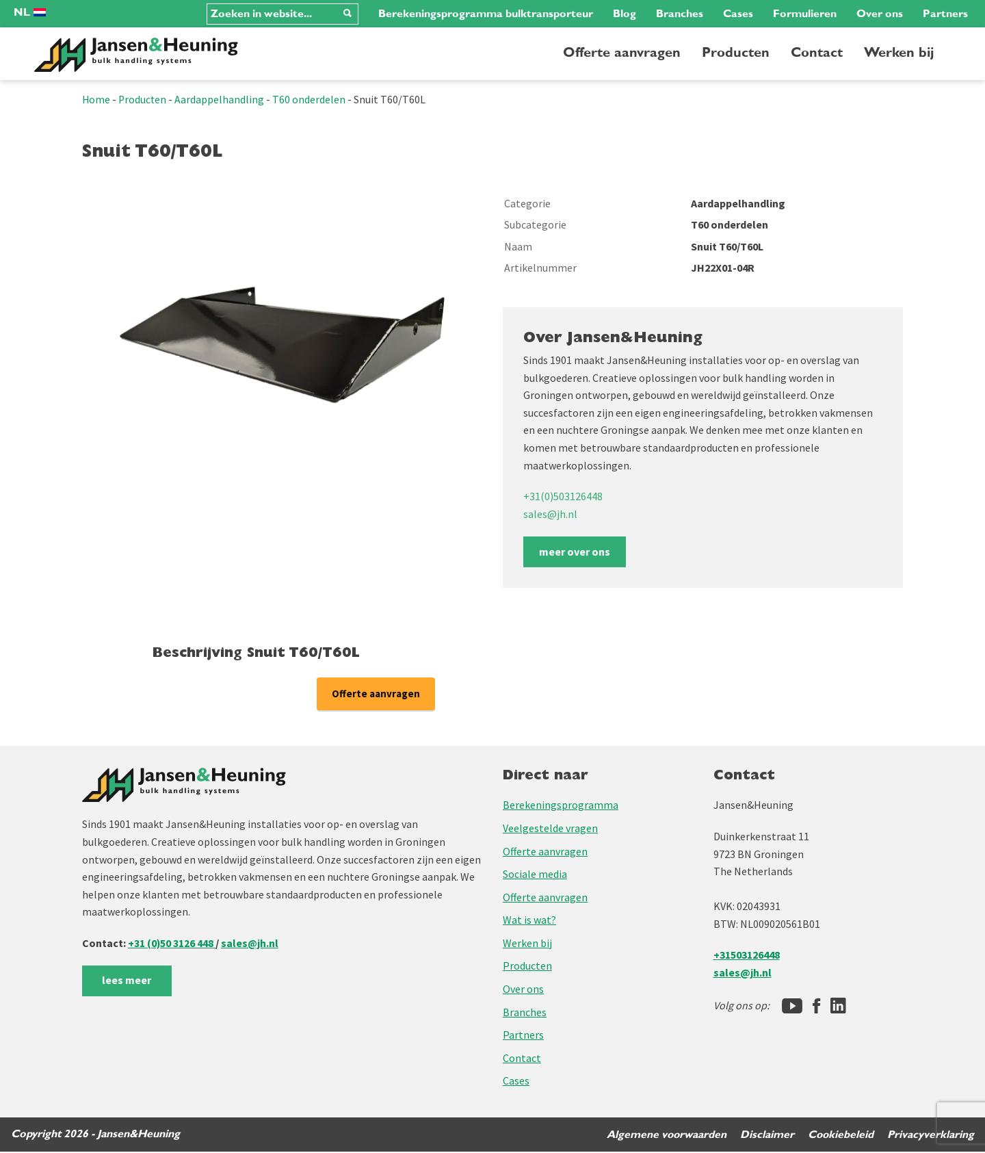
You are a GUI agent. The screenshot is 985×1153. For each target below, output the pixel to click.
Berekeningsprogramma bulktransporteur (485, 13)
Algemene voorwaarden (664, 1135)
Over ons (879, 13)
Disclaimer (766, 1135)
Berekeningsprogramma (560, 806)
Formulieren (805, 13)
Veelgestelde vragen (550, 828)
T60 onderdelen (310, 99)
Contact (817, 53)
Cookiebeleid (840, 1135)
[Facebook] (816, 1006)
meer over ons (574, 551)
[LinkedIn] (838, 1006)
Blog (624, 13)
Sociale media (535, 875)
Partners (945, 13)
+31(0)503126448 (563, 496)
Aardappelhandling (221, 99)
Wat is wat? (529, 921)
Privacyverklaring (930, 1135)
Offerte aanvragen (622, 53)
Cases (738, 13)
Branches (679, 13)
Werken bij (899, 53)
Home (96, 99)
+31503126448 (746, 956)
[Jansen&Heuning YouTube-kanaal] (792, 1006)
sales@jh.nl (550, 514)
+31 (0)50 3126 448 (172, 943)
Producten (736, 53)
